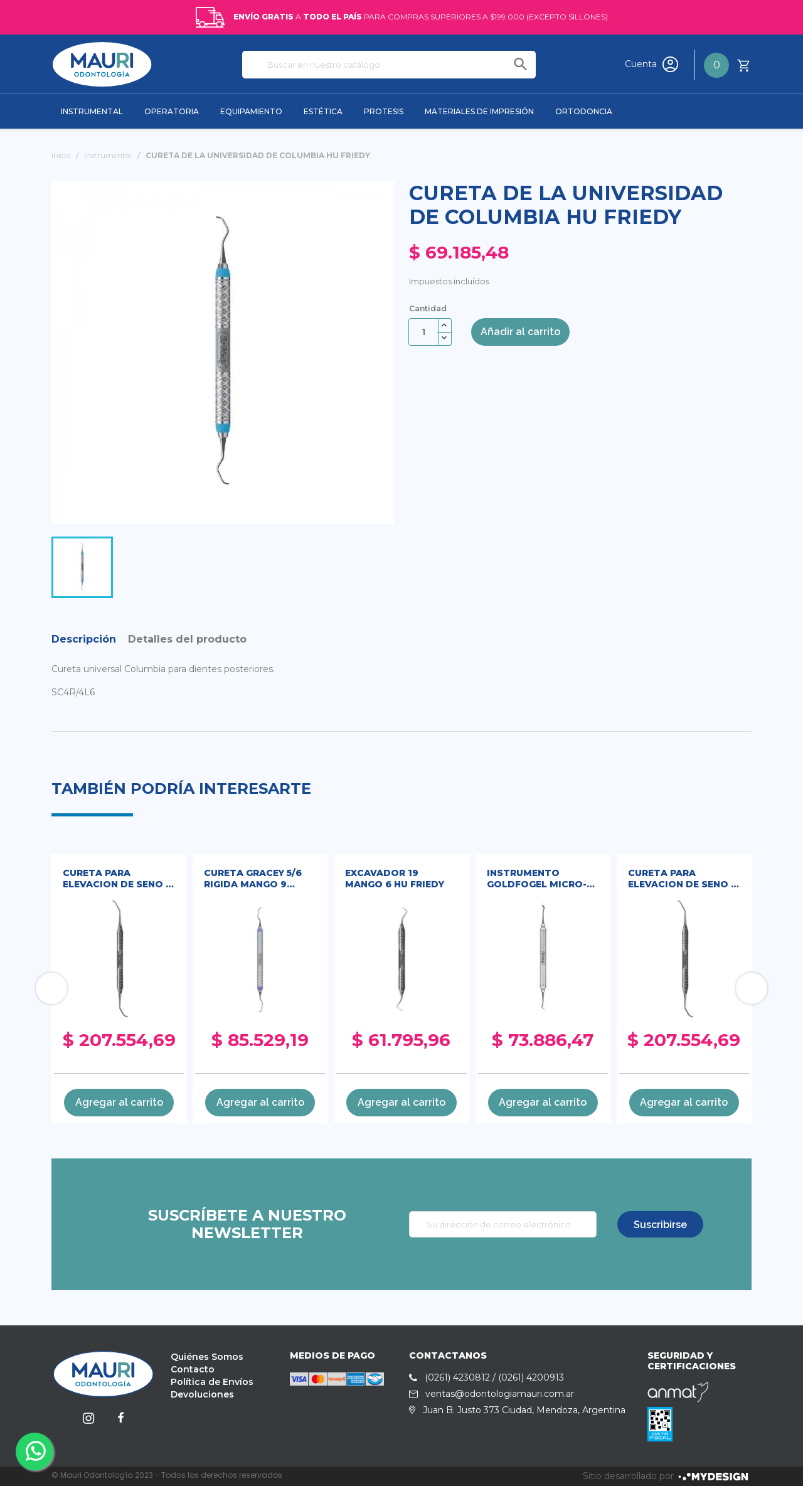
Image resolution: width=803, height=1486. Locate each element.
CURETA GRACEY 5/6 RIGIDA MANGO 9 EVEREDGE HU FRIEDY (255, 879)
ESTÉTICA (323, 111)
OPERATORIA (171, 111)
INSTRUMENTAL (92, 111)
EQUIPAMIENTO (251, 111)
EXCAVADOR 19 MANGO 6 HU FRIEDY (394, 878)
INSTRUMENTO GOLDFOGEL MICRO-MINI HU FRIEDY (537, 879)
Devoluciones (202, 1394)
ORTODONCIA (583, 111)
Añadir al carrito (520, 332)
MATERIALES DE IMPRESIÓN (479, 111)
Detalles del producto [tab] (187, 639)
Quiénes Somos (207, 1356)
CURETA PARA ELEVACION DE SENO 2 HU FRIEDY (117, 879)
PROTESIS (383, 111)
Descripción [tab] (83, 639)
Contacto (193, 1369)
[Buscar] (389, 64)
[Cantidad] (423, 332)
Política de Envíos (212, 1381)
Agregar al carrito (119, 1102)
